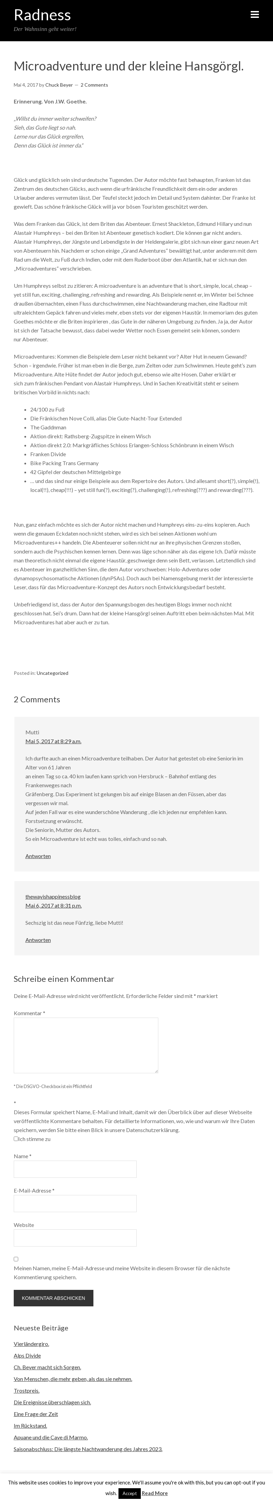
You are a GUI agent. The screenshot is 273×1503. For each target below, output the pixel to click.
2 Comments (94, 85)
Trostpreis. (26, 1390)
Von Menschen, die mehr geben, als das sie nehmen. (73, 1378)
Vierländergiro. (31, 1343)
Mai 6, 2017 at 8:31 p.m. (53, 905)
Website (24, 1224)
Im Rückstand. (30, 1425)
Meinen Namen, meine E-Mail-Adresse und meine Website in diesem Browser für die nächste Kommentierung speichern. (122, 1272)
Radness (42, 14)
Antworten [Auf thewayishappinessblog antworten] (38, 939)
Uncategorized (52, 673)
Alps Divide (27, 1355)
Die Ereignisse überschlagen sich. (52, 1402)
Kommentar (29, 1013)
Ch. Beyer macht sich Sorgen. (47, 1367)
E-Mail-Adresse (34, 1190)
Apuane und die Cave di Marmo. (51, 1437)
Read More (155, 1493)
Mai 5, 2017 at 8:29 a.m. (53, 741)
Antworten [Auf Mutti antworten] (38, 856)
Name (23, 1156)
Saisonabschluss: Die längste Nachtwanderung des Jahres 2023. (88, 1449)
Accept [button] (130, 1493)
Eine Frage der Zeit (36, 1414)
